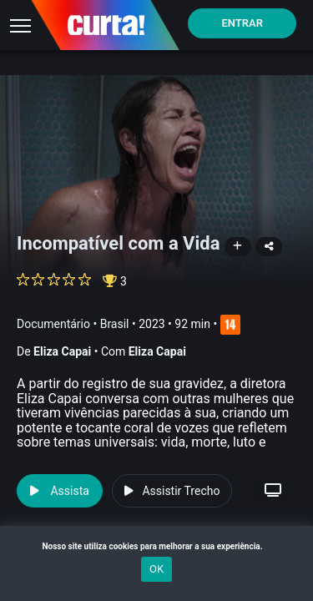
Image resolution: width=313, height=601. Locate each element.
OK (156, 569)
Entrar (242, 23)
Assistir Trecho (172, 490)
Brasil (114, 324)
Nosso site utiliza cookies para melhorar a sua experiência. (156, 546)
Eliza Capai (62, 351)
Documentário (53, 324)
